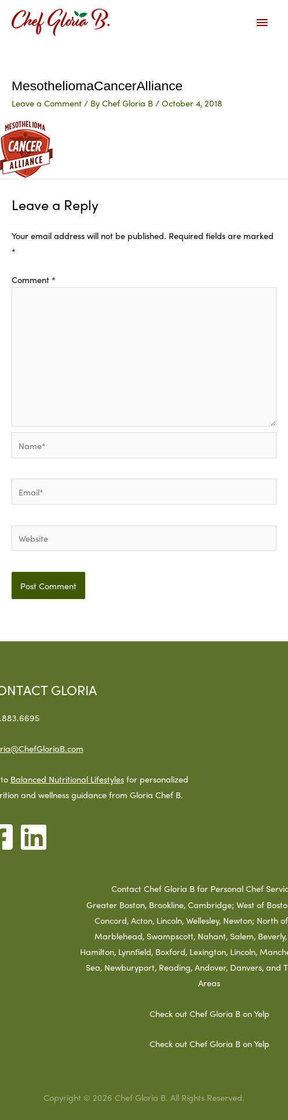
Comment (34, 279)
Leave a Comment (47, 103)
